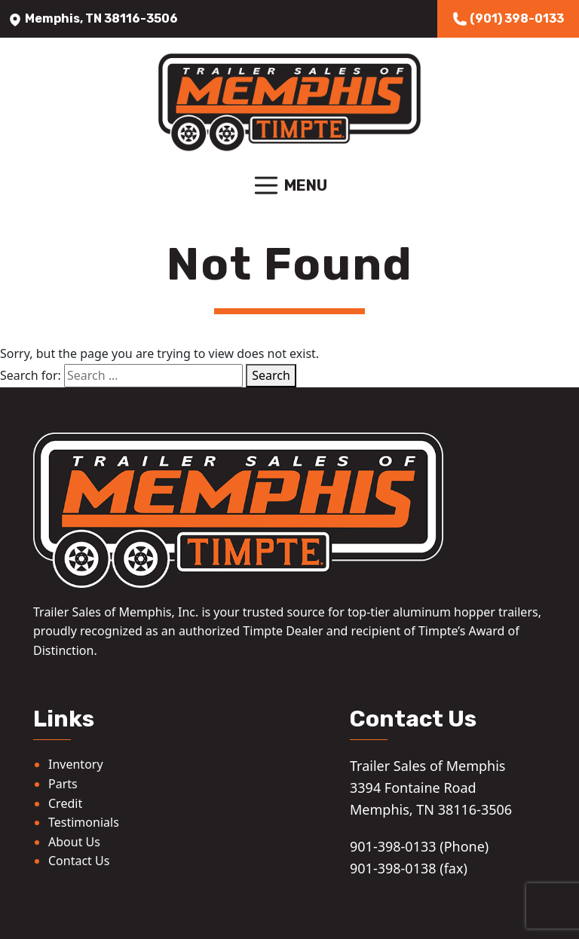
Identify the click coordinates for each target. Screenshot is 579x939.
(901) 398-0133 (508, 18)
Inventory (75, 764)
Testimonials (83, 822)
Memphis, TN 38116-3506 (93, 18)
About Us (74, 841)
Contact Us (78, 860)
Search (271, 375)
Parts (63, 783)
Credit (65, 803)
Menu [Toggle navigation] (289, 185)
